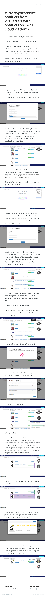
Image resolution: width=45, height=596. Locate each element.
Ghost (42, 594)
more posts (10, 588)
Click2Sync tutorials (5, 594)
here (31, 37)
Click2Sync (8, 586)
